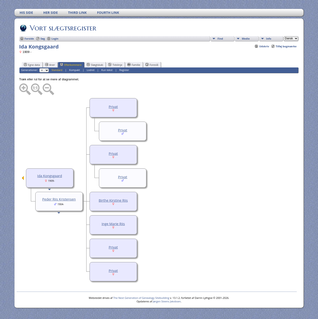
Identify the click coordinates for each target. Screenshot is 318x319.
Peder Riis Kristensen (59, 199)
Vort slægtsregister (62, 28)
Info (268, 38)
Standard (56, 70)
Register (124, 70)
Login (54, 38)
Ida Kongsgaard (49, 175)
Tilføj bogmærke (286, 46)
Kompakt (74, 70)
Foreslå (151, 65)
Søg (42, 38)
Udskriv (264, 46)
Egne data (32, 65)
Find (220, 38)
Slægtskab (95, 65)
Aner (50, 65)
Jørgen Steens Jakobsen (167, 301)
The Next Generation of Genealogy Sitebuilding (141, 298)
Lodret (91, 70)
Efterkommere (71, 65)
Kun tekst (106, 70)
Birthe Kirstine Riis (113, 200)
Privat (113, 106)
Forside (29, 38)
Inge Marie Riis (113, 223)
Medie (246, 38)
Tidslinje (115, 65)
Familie (133, 65)
